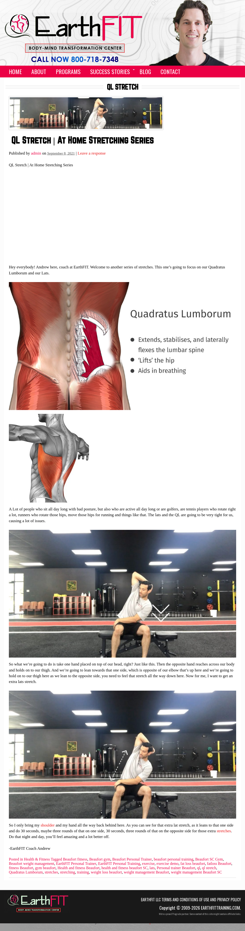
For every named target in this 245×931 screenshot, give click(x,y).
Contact (170, 71)
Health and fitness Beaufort (79, 868)
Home (15, 71)
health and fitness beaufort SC (124, 868)
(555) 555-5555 (70, 55)
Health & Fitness (37, 859)
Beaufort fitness (75, 859)
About (38, 71)
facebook (221, 71)
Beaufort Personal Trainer (132, 859)
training (83, 872)
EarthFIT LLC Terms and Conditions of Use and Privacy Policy (191, 899)
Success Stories (110, 71)
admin (36, 153)
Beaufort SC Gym (209, 859)
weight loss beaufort (106, 872)
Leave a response (92, 153)
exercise (148, 864)
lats (152, 868)
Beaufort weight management (31, 864)
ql (198, 868)
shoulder (48, 825)
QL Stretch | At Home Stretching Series (82, 140)
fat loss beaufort (192, 864)
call (209, 71)
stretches (224, 831)
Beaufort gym (99, 859)
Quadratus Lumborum (26, 872)
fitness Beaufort (21, 868)
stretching (67, 872)
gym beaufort (45, 868)
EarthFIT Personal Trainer (76, 864)
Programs (68, 71)
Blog (145, 71)
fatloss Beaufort (219, 864)
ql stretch (209, 868)
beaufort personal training (173, 859)
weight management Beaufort (146, 872)
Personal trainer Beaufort (176, 868)
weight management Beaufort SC (196, 872)
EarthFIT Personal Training (119, 864)
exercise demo (167, 864)
